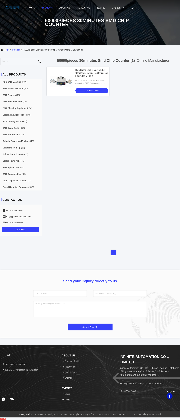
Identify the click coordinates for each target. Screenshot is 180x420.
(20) (15, 88)
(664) (14, 128)
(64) (13, 167)
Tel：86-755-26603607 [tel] (14, 364)
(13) (18, 141)
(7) (15, 121)
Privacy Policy (25, 414)
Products (47, 7)
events (101, 7)
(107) (14, 82)
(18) (15, 101)
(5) (14, 161)
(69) (14, 174)
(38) (14, 134)
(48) (18, 187)
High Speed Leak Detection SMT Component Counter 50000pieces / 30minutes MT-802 (91, 73)
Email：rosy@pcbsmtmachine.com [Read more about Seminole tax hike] (20, 370)
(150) (12, 95)
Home (32, 7)
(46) (17, 115)
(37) (14, 148)
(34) (17, 108)
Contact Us (83, 7)
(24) (17, 180)
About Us (64, 7)
